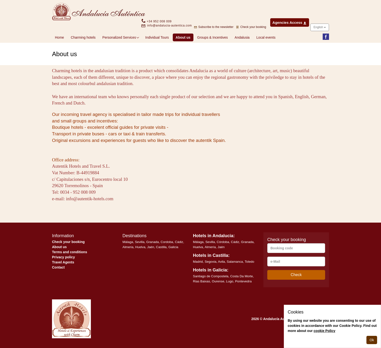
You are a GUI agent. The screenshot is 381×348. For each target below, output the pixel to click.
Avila (221, 261)
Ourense (218, 281)
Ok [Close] (372, 340)
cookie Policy (324, 331)
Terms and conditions (69, 252)
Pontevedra (243, 281)
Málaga (127, 242)
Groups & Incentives (212, 37)
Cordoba (167, 242)
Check (296, 275)
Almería (210, 247)
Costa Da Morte (241, 276)
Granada (152, 242)
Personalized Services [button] (120, 37)
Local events (266, 37)
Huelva (140, 247)
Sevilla (139, 242)
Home (59, 37)
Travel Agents (63, 262)
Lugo (229, 281)
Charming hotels (83, 37)
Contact (58, 267)
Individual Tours (157, 37)
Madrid (198, 261)
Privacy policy (63, 257)
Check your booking (68, 242)
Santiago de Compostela (210, 276)
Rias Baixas (201, 281)
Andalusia (242, 37)
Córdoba (223, 242)
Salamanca (235, 261)
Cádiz (179, 242)
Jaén (150, 247)
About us (184, 37)
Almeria (127, 247)
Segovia (210, 261)
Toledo (249, 261)
